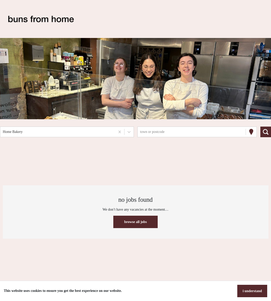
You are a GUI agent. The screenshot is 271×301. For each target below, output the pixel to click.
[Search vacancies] (265, 132)
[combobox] (3, 131)
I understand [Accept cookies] (252, 291)
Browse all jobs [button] (135, 222)
